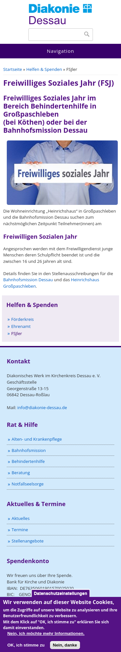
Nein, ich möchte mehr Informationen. (46, 637)
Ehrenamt (21, 326)
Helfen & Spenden (44, 69)
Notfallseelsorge (28, 484)
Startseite (12, 69)
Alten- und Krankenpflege (37, 439)
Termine (20, 529)
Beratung (21, 472)
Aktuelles (21, 518)
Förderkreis (22, 319)
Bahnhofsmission (29, 450)
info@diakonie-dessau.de (42, 407)
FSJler (16, 333)
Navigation (60, 51)
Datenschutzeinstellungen (60, 596)
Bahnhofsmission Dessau (28, 280)
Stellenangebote (28, 541)
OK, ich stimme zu (26, 648)
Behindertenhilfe (28, 461)
